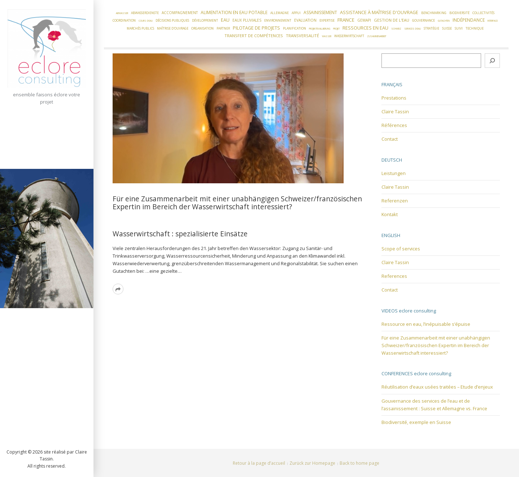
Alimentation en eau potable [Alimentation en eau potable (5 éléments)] (234, 12)
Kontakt (389, 214)
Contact (389, 139)
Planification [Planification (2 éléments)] (294, 28)
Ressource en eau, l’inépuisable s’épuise (425, 324)
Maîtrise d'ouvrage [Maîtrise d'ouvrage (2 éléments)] (172, 28)
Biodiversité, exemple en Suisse (416, 422)
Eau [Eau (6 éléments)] (225, 20)
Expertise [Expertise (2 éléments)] (327, 20)
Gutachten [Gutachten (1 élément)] (444, 20)
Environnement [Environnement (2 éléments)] (277, 20)
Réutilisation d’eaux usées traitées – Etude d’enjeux (437, 387)
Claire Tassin (395, 111)
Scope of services (400, 248)
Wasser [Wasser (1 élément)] (326, 36)
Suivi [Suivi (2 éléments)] (459, 28)
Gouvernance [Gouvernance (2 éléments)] (423, 20)
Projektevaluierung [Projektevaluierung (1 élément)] (319, 28)
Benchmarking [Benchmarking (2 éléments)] (433, 13)
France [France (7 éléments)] (345, 20)
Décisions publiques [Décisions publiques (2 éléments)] (172, 20)
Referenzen (394, 200)
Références (394, 125)
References (394, 276)
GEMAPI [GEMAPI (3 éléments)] (364, 20)
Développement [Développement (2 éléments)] (205, 20)
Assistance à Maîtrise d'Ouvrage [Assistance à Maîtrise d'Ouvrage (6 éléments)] (379, 12)
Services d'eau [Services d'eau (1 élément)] (412, 28)
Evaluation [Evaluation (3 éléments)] (305, 20)
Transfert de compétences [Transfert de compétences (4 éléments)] (253, 35)
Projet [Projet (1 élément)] (336, 28)
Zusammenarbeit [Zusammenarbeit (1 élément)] (376, 36)
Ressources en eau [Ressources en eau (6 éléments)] (365, 28)
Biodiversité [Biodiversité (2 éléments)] (459, 13)
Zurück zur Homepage (312, 463)
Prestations (393, 98)
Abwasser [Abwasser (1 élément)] (122, 13)
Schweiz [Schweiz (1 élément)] (396, 28)
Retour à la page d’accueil (259, 463)
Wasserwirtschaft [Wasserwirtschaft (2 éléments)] (349, 36)
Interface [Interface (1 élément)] (493, 20)
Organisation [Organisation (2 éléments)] (202, 28)
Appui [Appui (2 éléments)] (296, 13)
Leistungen (393, 173)
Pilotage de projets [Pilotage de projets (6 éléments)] (256, 28)
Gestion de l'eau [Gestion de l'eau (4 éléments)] (391, 20)
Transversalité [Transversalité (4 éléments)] (302, 35)
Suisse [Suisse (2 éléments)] (447, 28)
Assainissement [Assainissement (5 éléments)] (320, 12)
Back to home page (359, 463)
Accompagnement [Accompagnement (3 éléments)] (180, 12)
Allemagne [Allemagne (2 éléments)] (279, 13)
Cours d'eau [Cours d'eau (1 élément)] (146, 20)
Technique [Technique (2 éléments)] (475, 28)
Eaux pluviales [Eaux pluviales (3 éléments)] (246, 20)
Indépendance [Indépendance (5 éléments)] (469, 20)
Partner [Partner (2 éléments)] (223, 28)
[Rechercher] (492, 60)
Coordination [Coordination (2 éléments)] (124, 20)
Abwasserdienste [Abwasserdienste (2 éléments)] (145, 13)
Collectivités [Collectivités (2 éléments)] (483, 13)
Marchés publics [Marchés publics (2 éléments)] (140, 28)
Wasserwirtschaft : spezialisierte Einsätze (180, 233)
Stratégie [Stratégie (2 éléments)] (431, 28)
